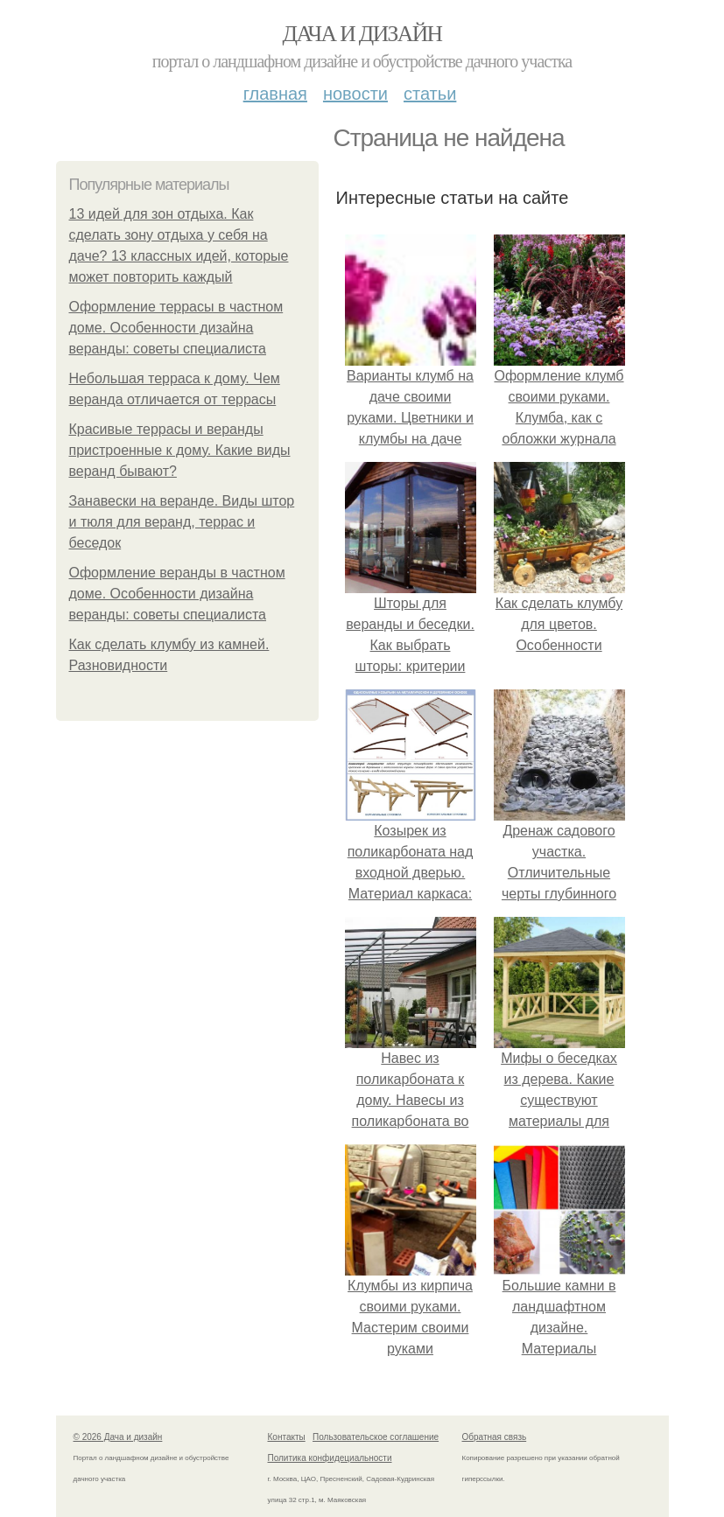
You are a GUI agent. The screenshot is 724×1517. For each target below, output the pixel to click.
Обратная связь (494, 1437)
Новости (355, 93)
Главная (275, 93)
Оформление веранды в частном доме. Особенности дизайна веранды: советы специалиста (177, 593)
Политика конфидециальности (330, 1458)
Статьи (430, 93)
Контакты (287, 1437)
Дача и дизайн (362, 33)
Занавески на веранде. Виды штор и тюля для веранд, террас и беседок (182, 521)
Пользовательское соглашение (376, 1437)
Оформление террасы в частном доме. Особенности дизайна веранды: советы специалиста (176, 327)
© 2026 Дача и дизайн (118, 1437)
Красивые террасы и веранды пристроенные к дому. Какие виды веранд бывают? (180, 450)
